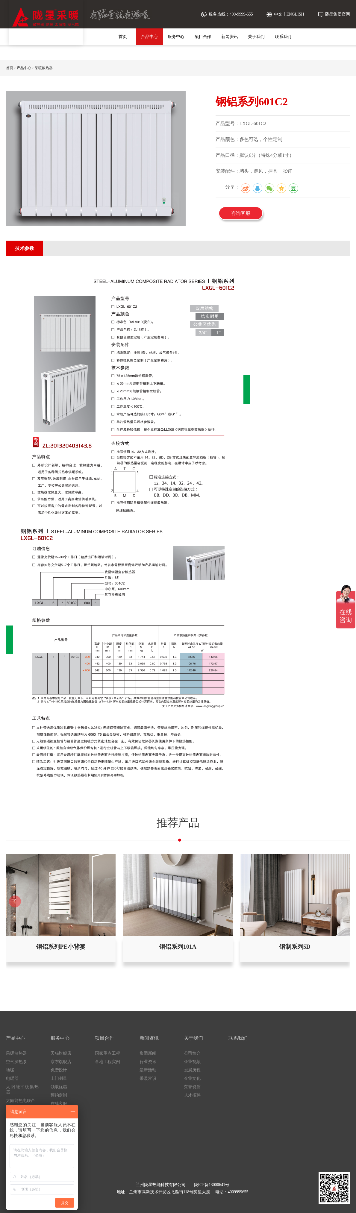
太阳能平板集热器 (22, 1089)
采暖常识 (148, 1078)
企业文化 (192, 1078)
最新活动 (148, 1070)
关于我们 (256, 36)
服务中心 (176, 36)
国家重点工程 (107, 1053)
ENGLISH (295, 14)
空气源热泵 (16, 1061)
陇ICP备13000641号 (211, 1184)
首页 (123, 36)
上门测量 (59, 1078)
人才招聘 (192, 1095)
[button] (341, 901)
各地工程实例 (107, 1061)
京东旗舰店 (61, 1061)
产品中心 (149, 36)
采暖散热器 (44, 68)
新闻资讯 (229, 36)
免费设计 (59, 1070)
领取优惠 (59, 1087)
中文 (278, 14)
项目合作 (203, 36)
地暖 (10, 1070)
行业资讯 (148, 1061)
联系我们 (283, 36)
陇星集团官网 (337, 14)
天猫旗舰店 (61, 1053)
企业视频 (192, 1061)
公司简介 (192, 1053)
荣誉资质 (192, 1087)
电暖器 (12, 1078)
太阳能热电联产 (20, 1100)
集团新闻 (148, 1053)
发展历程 (192, 1070)
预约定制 (59, 1095)
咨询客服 (240, 213)
